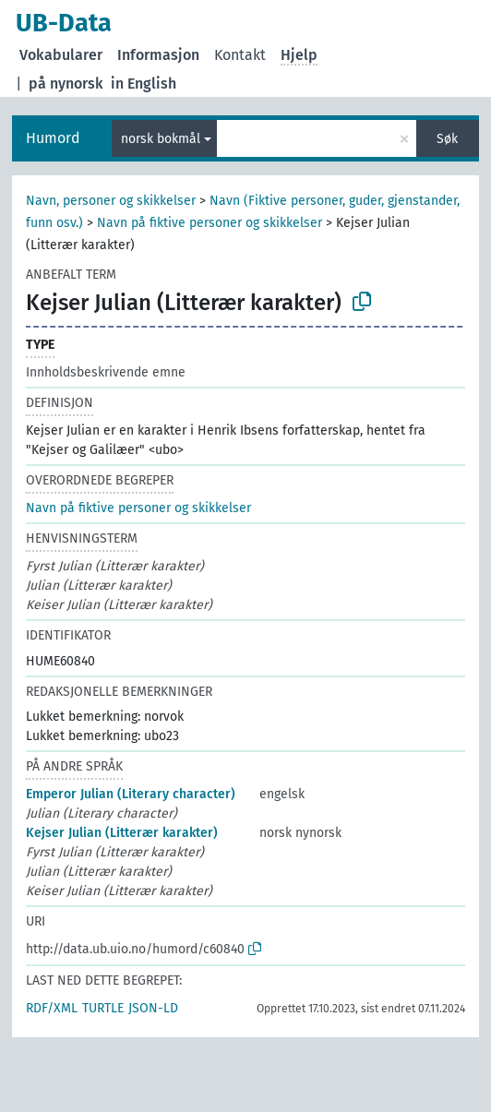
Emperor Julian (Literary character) (130, 794)
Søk (447, 139)
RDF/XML (52, 1008)
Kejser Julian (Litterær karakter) (122, 833)
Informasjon (158, 55)
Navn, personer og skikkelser (111, 201)
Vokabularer (60, 55)
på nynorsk (66, 83)
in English (143, 83)
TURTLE (103, 1008)
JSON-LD (153, 1008)
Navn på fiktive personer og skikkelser (209, 223)
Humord (53, 138)
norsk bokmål (160, 139)
